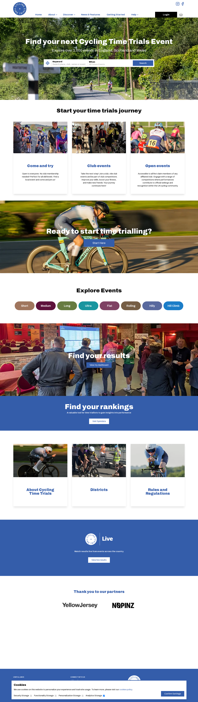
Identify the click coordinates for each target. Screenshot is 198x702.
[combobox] (66, 64)
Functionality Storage (48, 695)
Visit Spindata (99, 421)
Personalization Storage (72, 695)
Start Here (99, 242)
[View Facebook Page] (182, 4)
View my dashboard (99, 365)
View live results (99, 560)
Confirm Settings (167, 693)
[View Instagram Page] (177, 4)
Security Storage (27, 695)
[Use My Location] (47, 63)
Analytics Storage (94, 695)
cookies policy (124, 690)
